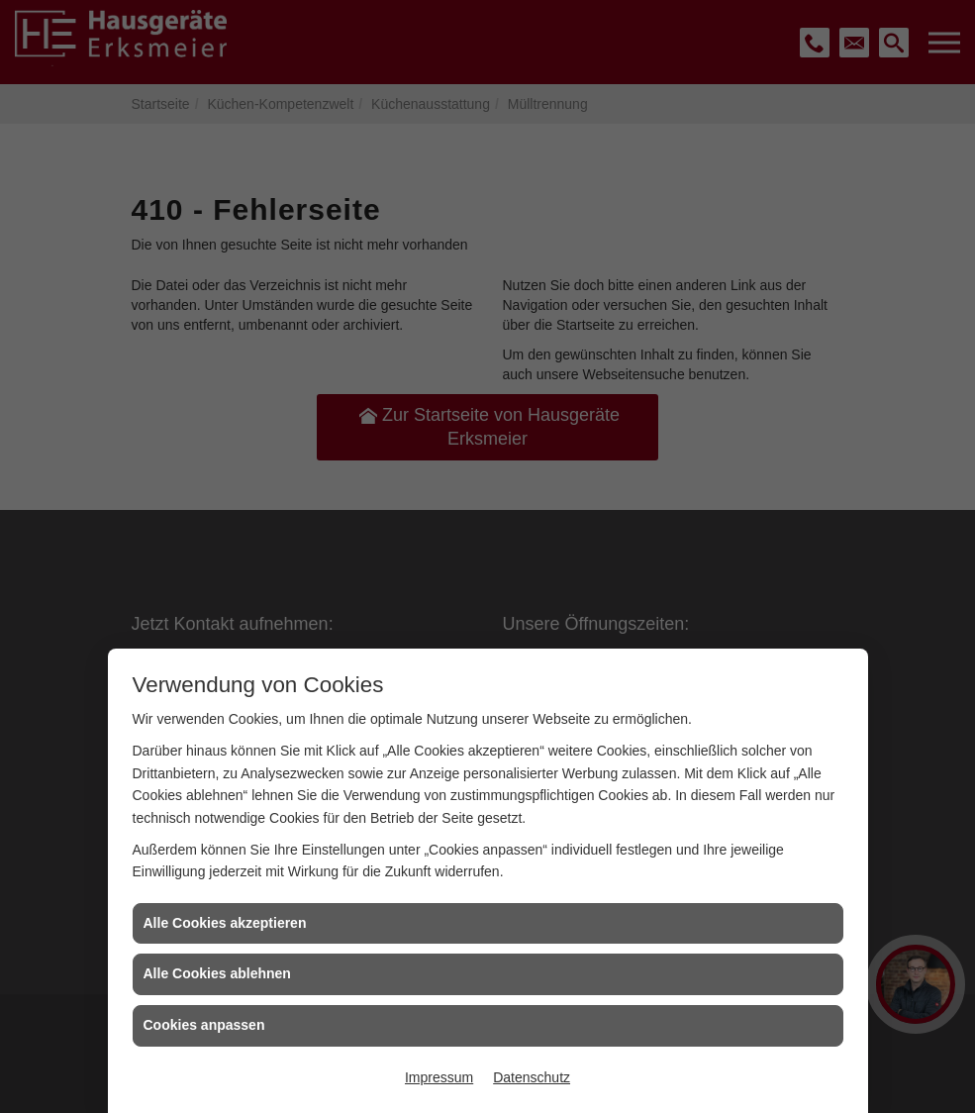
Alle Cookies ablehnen (217, 973)
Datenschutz (531, 1077)
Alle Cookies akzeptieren (225, 923)
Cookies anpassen (204, 1025)
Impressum (439, 1077)
